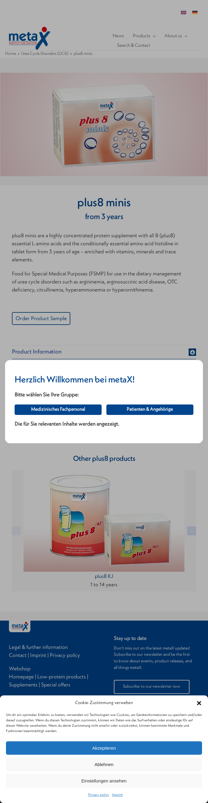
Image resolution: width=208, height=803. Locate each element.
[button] (199, 703)
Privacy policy (98, 795)
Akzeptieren (104, 748)
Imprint (117, 795)
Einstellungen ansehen (104, 780)
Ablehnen (103, 764)
